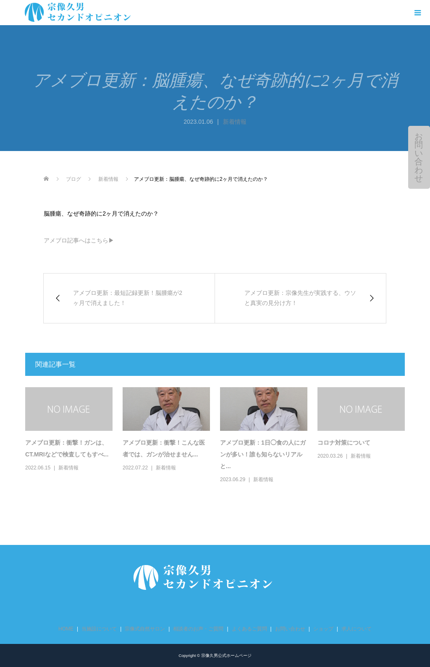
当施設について (99, 629)
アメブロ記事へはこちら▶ (79, 240)
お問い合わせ (418, 157)
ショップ (323, 629)
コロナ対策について (343, 442)
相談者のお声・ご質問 (198, 629)
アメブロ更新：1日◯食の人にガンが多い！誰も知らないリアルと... (263, 454)
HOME (65, 629)
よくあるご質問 (249, 629)
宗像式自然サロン (145, 629)
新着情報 (234, 121)
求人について (356, 629)
